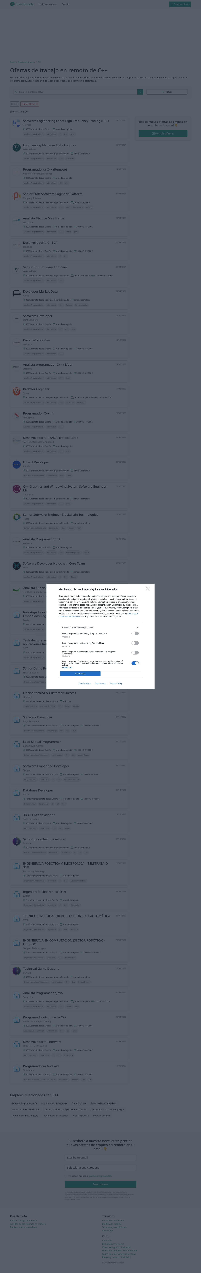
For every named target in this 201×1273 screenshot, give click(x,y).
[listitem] (100, 627)
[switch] (135, 633)
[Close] (148, 589)
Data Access (100, 683)
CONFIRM (80, 674)
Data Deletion (85, 683)
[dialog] (100, 636)
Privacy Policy (116, 683)
